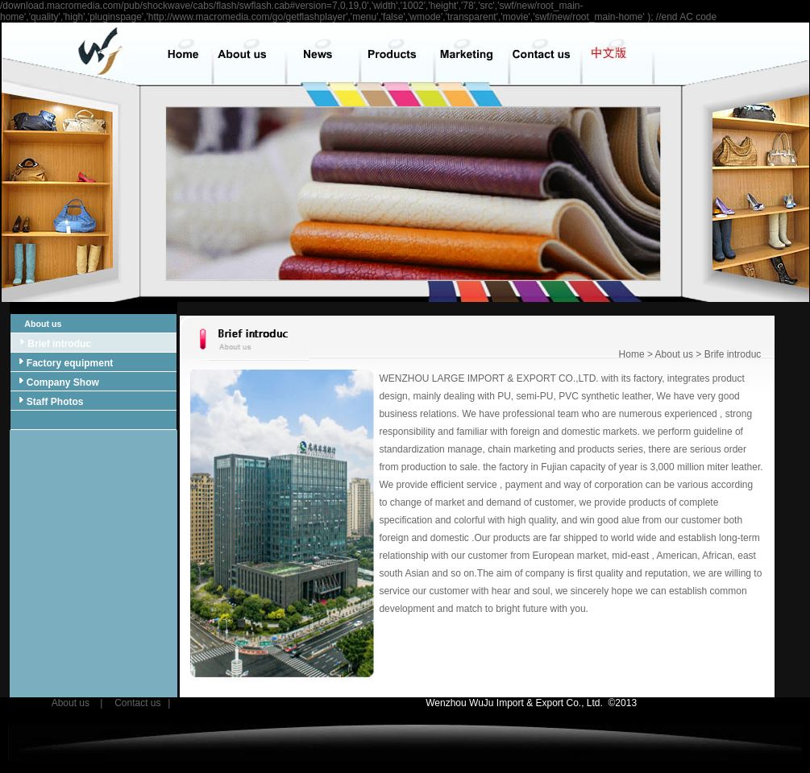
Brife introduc (733, 354)
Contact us (137, 703)
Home (632, 354)
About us (37, 324)
